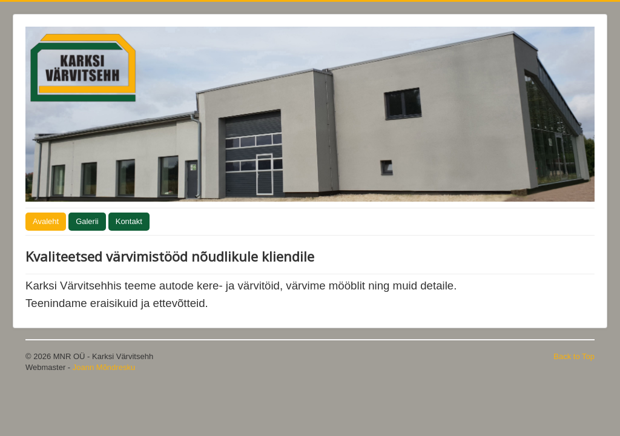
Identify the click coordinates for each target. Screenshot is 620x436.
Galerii (87, 221)
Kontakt (129, 221)
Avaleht (46, 221)
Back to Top (574, 356)
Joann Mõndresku (104, 367)
